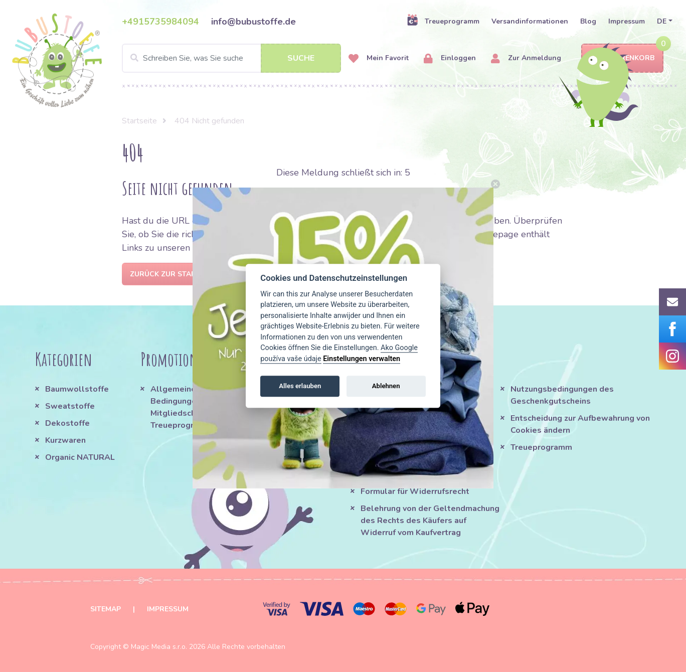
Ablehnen (386, 386)
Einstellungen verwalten (361, 359)
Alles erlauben (300, 386)
